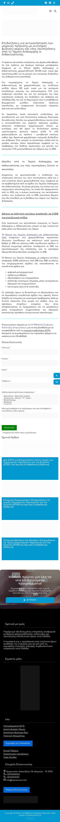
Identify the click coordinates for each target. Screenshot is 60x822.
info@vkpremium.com (15, 780)
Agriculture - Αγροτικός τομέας (30, 396)
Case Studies (10, 757)
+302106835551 (11, 777)
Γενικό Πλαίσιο (10, 751)
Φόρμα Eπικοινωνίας (16, 790)
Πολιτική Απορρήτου (14, 736)
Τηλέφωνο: (6, 381)
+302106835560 (11, 774)
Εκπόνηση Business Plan (15, 733)
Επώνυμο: (6, 347)
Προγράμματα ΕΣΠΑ (14, 726)
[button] (50, 11)
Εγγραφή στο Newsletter (18, 743)
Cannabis (30, 404)
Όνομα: (5, 359)
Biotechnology (30, 400)
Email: (5, 370)
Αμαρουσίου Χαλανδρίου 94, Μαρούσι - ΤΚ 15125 (28, 772)
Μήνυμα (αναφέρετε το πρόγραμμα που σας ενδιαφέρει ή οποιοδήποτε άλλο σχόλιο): (26, 410)
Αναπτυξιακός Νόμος (14, 729)
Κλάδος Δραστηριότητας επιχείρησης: (18, 392)
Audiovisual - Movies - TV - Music (30, 398)
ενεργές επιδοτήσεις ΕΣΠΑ (37, 331)
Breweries (30, 402)
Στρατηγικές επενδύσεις (16, 754)
